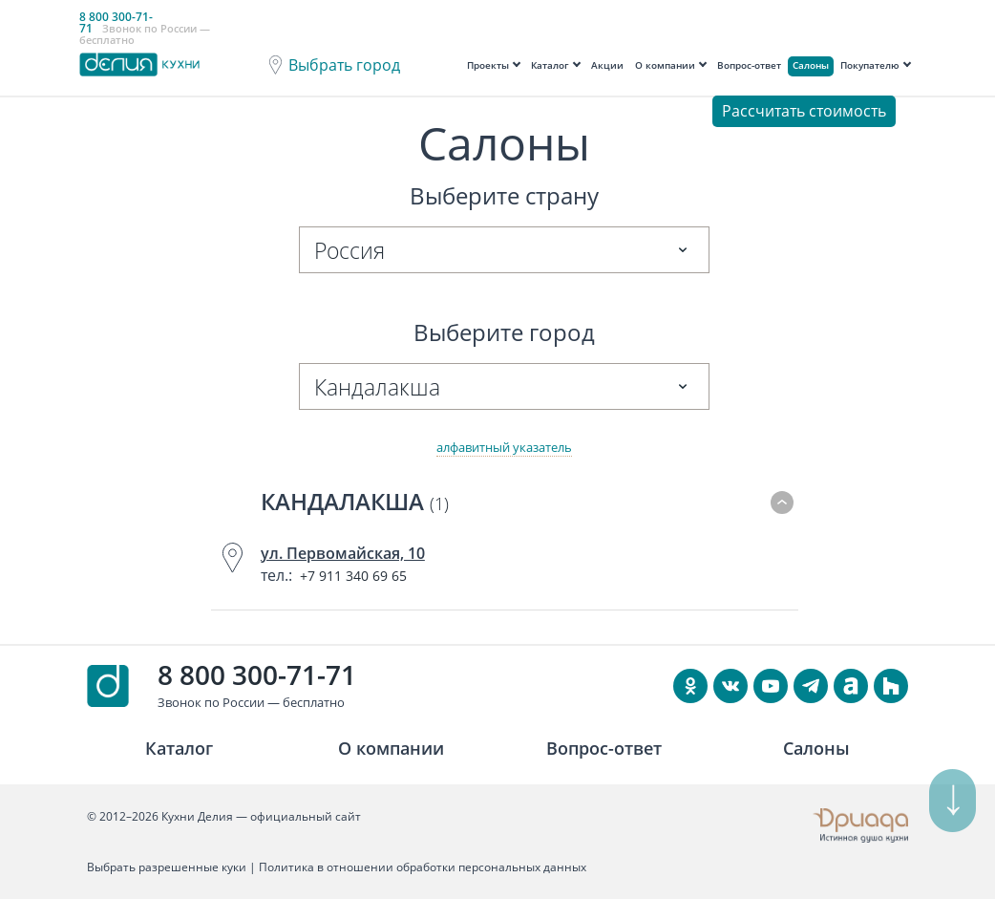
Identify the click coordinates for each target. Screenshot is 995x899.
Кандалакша (355, 501)
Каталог (550, 65)
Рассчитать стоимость (804, 110)
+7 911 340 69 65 (353, 576)
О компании (665, 65)
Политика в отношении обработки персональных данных (422, 867)
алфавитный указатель (504, 447)
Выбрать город (344, 64)
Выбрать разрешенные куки (166, 867)
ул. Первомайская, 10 (343, 553)
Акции (607, 65)
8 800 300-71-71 (257, 674)
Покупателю (870, 65)
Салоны (811, 65)
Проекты (488, 65)
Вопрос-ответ (749, 65)
